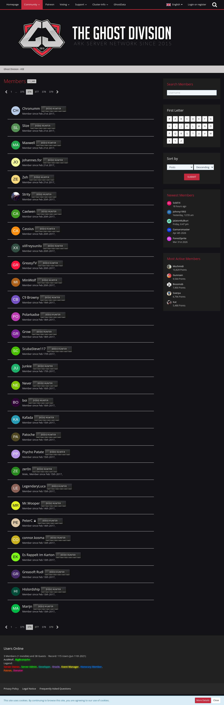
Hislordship (31, 589)
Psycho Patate (33, 452)
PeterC (27, 520)
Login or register (197, 4)
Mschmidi (178, 266)
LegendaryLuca (34, 486)
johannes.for (32, 160)
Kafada (27, 417)
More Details (202, 700)
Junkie (27, 366)
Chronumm (31, 108)
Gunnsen (178, 275)
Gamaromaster (181, 229)
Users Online (14, 648)
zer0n (26, 469)
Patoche (28, 435)
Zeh (25, 177)
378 (44, 91)
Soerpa (177, 293)
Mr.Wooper (31, 503)
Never (26, 383)
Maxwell (28, 143)
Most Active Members (183, 258)
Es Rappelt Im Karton (38, 555)
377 (37, 91)
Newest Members (180, 195)
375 (22, 91)
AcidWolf (8, 659)
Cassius (28, 228)
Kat (175, 302)
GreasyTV (29, 263)
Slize (25, 126)
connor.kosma (33, 537)
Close (216, 700)
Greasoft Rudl (32, 572)
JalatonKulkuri (180, 220)
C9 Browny (30, 297)
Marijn (27, 606)
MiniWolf (29, 280)
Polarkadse (30, 314)
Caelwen (28, 211)
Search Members (180, 84)
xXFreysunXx (32, 246)
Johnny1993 (179, 211)
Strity (26, 194)
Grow (26, 331)
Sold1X (176, 202)
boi (24, 400)
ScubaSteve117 (34, 349)
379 (51, 91)
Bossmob (178, 284)
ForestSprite (179, 238)
